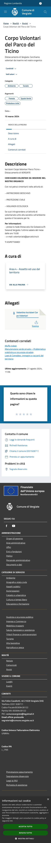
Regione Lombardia (13, 3)
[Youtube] (13, 526)
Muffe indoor (11, 345)
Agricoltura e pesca (15, 647)
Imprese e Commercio (16, 621)
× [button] (48, 799)
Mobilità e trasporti (15, 625)
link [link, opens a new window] (11, 821)
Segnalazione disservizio (17, 776)
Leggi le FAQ (12, 780)
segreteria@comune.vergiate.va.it (18, 720)
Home (6, 23)
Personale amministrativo (18, 560)
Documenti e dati (14, 564)
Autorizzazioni (12, 590)
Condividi (11, 68)
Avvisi (25, 23)
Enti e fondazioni (14, 551)
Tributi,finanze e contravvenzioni (21, 634)
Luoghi (9, 681)
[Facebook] (6, 526)
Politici (9, 555)
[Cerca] (45, 12)
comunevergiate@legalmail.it (20, 713)
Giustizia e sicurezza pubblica (19, 617)
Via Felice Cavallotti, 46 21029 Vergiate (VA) (23, 700)
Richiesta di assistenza (16, 785)
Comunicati (11, 665)
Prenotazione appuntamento (19, 772)
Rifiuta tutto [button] (25, 833)
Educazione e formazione (17, 603)
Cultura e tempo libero (16, 599)
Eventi (9, 686)
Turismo (10, 638)
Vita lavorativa (13, 643)
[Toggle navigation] (5, 11)
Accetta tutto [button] (25, 826)
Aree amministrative (15, 542)
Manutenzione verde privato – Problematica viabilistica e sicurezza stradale (25, 350)
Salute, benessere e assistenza (20, 630)
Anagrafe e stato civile (16, 582)
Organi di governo (14, 538)
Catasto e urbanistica (16, 595)
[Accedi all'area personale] (40, 3)
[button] (25, 838)
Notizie (9, 660)
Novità (16, 23)
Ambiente (10, 577)
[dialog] (25, 819)
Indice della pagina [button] (17, 124)
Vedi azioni (12, 74)
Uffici (8, 547)
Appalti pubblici (13, 586)
